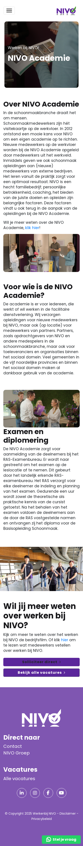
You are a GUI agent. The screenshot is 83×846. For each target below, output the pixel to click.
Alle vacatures (19, 778)
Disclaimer (68, 813)
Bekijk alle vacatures (40, 672)
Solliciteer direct (39, 661)
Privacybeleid (41, 819)
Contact (12, 746)
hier (64, 640)
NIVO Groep (16, 753)
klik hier (32, 227)
